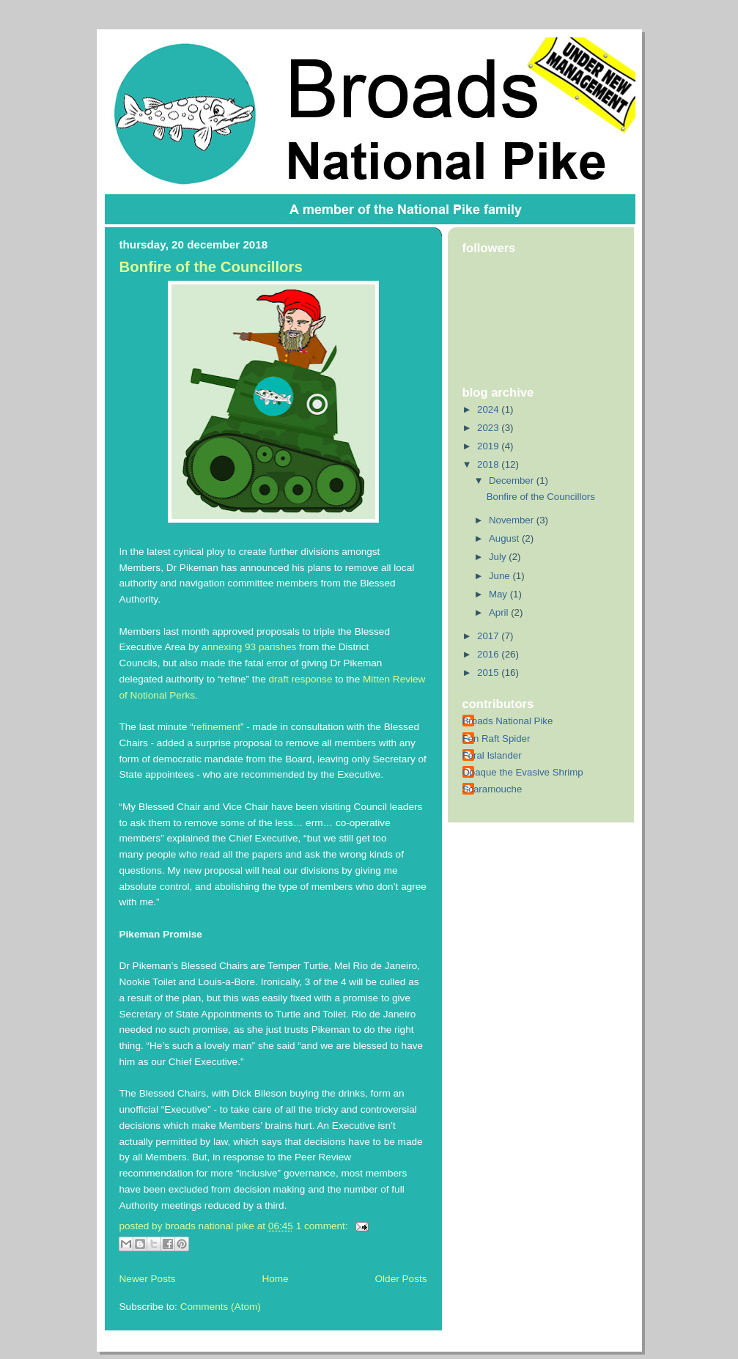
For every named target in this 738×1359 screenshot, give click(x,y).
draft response (301, 679)
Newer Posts (147, 1278)
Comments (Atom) (220, 1306)
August (505, 538)
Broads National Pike (507, 720)
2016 (489, 654)
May (499, 594)
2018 (489, 464)
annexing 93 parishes (249, 646)
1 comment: (323, 1225)
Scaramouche (492, 789)
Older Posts (400, 1278)
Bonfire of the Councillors (211, 267)
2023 (489, 427)
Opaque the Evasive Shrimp (522, 772)
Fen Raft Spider (496, 738)
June (500, 575)
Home (275, 1278)
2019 (489, 446)
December (512, 480)
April (500, 612)
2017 (489, 635)
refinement (216, 726)
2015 (489, 672)
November (512, 520)
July (499, 556)
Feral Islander (492, 755)
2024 (489, 409)
